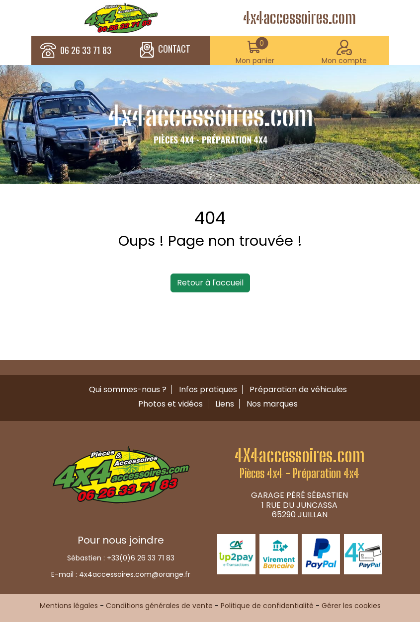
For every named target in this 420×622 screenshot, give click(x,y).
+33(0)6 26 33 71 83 (140, 558)
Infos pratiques (208, 389)
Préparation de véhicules (298, 389)
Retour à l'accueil (210, 282)
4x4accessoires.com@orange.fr (134, 574)
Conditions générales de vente (159, 606)
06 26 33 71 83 (85, 50)
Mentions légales (69, 606)
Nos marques (272, 404)
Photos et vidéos (170, 404)
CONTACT (165, 50)
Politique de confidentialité (267, 606)
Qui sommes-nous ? (128, 389)
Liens (224, 404)
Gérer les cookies (351, 606)
